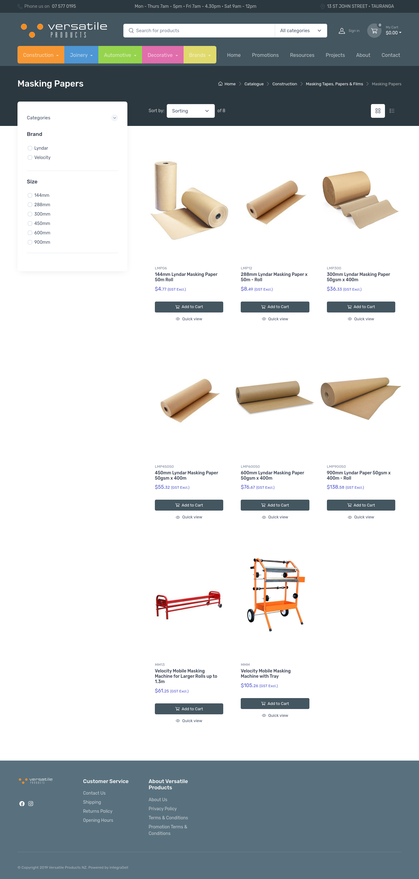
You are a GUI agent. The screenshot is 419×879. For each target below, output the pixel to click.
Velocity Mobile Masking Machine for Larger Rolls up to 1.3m (186, 676)
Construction (39, 55)
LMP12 (246, 268)
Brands (198, 55)
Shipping (92, 802)
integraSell (119, 867)
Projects (335, 55)
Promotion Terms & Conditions (168, 830)
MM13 (160, 664)
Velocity (42, 157)
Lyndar (41, 148)
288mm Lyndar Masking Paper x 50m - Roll (274, 277)
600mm (42, 233)
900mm (42, 242)
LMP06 (161, 268)
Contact (391, 55)
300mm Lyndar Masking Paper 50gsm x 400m (358, 277)
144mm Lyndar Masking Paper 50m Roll (186, 277)
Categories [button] (38, 118)
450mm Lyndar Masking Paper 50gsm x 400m (186, 475)
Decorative (161, 55)
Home (234, 55)
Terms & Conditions (168, 818)
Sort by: (156, 110)
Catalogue (254, 84)
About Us (158, 799)
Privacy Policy (163, 809)
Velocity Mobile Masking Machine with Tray (266, 673)
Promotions (265, 55)
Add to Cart (189, 306)
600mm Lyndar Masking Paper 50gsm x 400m (272, 475)
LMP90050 (336, 466)
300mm (42, 214)
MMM (245, 664)
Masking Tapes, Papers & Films (334, 84)
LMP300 (334, 268)
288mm (42, 204)
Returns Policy (97, 811)
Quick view (189, 319)
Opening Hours (98, 820)
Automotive (118, 55)
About (363, 55)
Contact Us (94, 793)
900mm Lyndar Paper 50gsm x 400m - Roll (359, 475)
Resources (302, 55)
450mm (42, 223)
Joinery (79, 55)
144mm (41, 195)
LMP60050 (250, 466)
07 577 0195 (64, 6)
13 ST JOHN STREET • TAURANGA (357, 6)
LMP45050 (164, 466)
